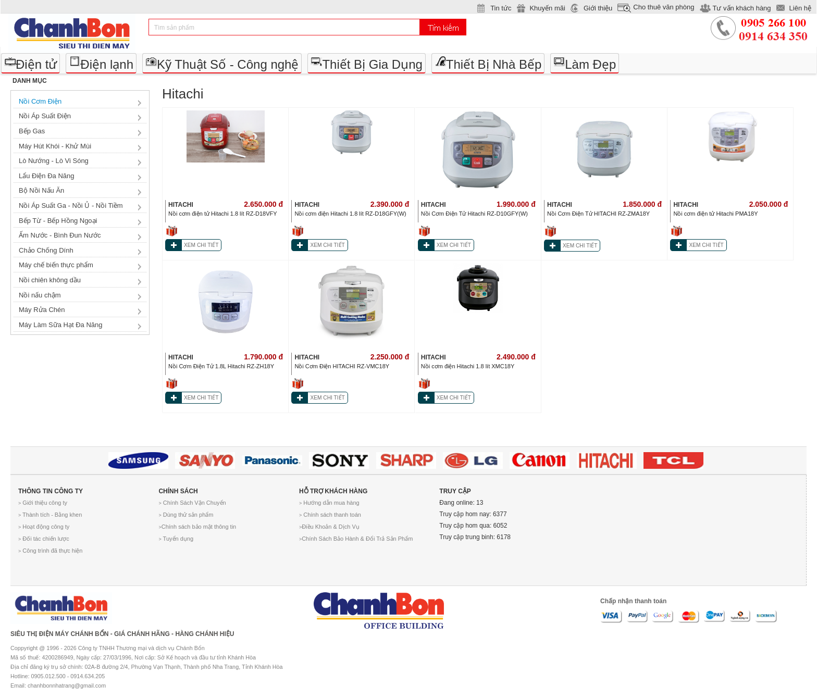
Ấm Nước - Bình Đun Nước (60, 235)
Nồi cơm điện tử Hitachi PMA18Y (715, 213)
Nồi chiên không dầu (50, 280)
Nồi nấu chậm (40, 295)
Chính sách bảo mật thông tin (197, 527)
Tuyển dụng (175, 538)
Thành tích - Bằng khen (50, 515)
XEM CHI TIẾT (201, 245)
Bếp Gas (32, 131)
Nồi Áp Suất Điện (45, 116)
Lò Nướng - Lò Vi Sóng (54, 161)
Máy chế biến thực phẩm (56, 265)
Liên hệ (800, 8)
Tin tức (500, 8)
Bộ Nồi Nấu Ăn (41, 190)
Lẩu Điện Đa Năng (47, 176)
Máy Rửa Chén (42, 310)
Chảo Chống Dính (46, 250)
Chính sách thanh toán (330, 515)
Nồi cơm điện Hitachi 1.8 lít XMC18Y (468, 366)
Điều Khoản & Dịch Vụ (329, 527)
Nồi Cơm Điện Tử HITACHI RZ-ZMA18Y (598, 213)
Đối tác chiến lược (43, 538)
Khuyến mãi (547, 8)
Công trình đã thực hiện (50, 550)
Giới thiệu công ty (42, 503)
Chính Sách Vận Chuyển (192, 503)
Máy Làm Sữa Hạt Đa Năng (61, 325)
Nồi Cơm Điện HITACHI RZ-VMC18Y (341, 366)
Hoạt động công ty (43, 527)
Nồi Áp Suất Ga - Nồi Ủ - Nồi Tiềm (71, 205)
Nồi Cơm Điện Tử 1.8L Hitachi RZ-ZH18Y (221, 366)
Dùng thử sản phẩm (185, 515)
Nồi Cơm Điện (40, 101)
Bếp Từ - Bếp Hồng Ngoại (58, 221)
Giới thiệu (598, 8)
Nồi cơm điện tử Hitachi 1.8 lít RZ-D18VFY (222, 213)
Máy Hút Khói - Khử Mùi (55, 146)
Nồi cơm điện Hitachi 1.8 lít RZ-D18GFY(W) (350, 213)
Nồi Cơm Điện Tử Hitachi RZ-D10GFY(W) (474, 213)
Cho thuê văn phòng (663, 7)
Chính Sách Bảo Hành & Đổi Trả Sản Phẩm (356, 538)
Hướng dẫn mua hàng (329, 503)
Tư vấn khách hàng (741, 8)
